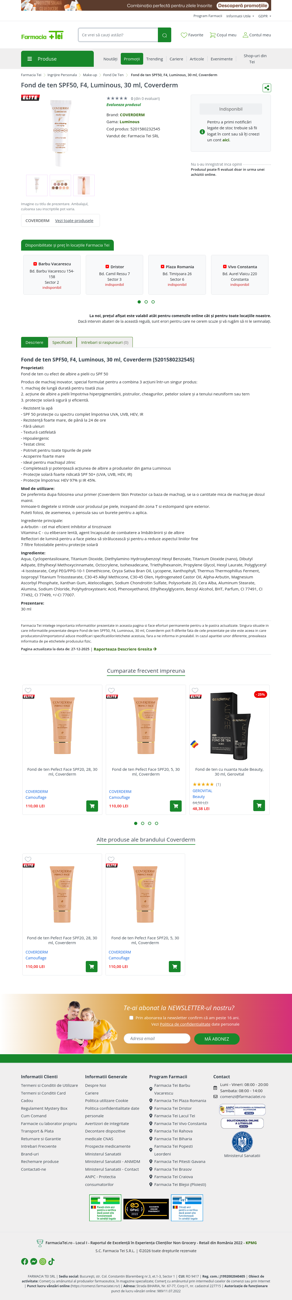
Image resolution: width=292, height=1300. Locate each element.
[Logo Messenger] (33, 1261)
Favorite (192, 35)
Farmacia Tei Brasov (170, 1169)
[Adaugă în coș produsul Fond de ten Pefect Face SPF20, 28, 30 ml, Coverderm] (92, 806)
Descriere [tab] (35, 342)
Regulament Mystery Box (44, 1108)
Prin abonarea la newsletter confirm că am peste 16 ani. (187, 1017)
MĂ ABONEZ (217, 1039)
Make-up (90, 74)
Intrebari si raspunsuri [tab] (104, 342)
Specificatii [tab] (62, 342)
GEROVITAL (202, 790)
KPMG (251, 1242)
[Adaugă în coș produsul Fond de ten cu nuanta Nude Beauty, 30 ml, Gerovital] (259, 805)
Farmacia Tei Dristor (170, 1108)
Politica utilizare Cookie (106, 1100)
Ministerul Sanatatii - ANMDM (112, 1161)
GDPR (263, 16)
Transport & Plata (37, 1131)
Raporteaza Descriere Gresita (125, 649)
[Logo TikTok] (51, 1261)
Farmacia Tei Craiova (171, 1176)
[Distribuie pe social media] (267, 88)
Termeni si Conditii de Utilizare (49, 1085)
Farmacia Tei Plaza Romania (177, 1100)
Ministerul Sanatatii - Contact (112, 1169)
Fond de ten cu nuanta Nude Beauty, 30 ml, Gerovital (229, 771)
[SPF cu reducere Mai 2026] (146, 5)
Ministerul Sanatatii (103, 1154)
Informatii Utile (238, 16)
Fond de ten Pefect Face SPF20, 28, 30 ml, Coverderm (62, 771)
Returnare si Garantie (41, 1138)
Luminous (129, 121)
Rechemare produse (40, 1161)
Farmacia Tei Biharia (170, 1138)
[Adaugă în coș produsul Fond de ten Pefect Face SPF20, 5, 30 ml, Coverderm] (176, 806)
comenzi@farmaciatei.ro (243, 1096)
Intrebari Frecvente (39, 1146)
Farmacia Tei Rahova (171, 1131)
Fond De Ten (113, 74)
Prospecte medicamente (108, 1146)
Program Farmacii (207, 15)
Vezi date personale (195, 1024)
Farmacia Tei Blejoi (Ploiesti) (177, 1184)
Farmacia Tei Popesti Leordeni (171, 1150)
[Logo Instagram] (42, 1261)
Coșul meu (223, 34)
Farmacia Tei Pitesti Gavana (177, 1161)
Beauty (199, 796)
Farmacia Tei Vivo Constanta (178, 1123)
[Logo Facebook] (24, 1261)
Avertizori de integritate (107, 1123)
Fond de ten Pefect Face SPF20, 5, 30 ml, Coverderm (146, 771)
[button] (139, 302)
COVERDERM (132, 114)
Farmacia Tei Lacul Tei (172, 1115)
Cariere (92, 1093)
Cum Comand (34, 1115)
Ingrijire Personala (62, 74)
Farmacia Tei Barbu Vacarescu (169, 1089)
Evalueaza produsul (123, 104)
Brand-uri (30, 1154)
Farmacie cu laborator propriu (49, 1123)
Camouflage (36, 797)
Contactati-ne (33, 1169)
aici (225, 139)
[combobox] (118, 35)
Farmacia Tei (31, 74)
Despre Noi (95, 1085)
